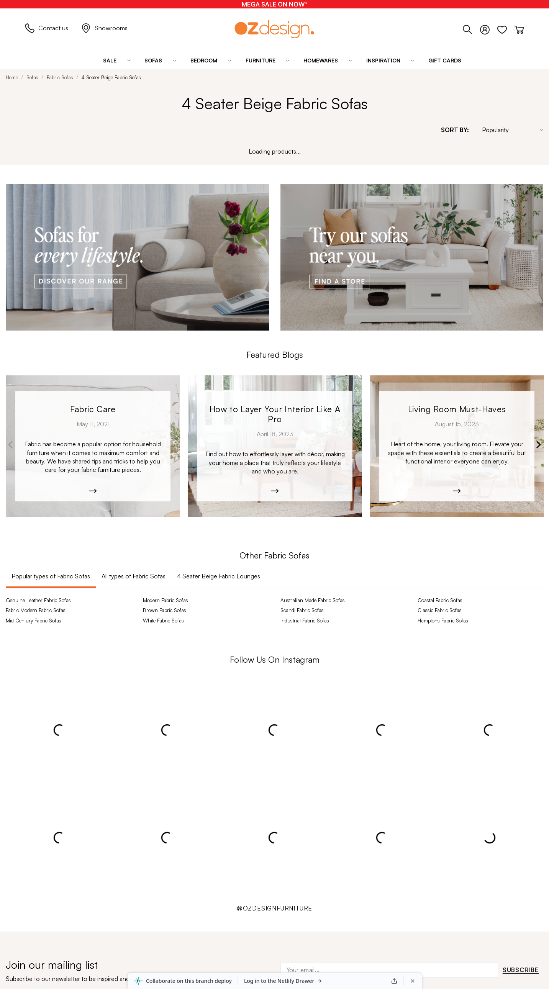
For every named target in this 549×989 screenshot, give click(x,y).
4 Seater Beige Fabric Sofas (111, 77)
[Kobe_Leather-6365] (275, 446)
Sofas (32, 77)
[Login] (488, 28)
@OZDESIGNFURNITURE (274, 908)
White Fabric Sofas (163, 620)
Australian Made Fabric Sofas (312, 600)
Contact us (46, 28)
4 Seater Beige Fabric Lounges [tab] (218, 576)
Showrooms (104, 28)
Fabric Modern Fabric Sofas (36, 610)
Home (12, 77)
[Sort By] (508, 130)
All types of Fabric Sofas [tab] (134, 576)
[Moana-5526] (457, 446)
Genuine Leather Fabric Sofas (38, 600)
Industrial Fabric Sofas (304, 620)
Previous (10, 445)
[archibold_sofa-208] (93, 446)
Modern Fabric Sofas (165, 600)
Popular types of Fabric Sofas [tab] (50, 576)
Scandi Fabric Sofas (302, 610)
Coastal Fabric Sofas (440, 600)
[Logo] (274, 28)
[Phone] (471, 28)
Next (538, 445)
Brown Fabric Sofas (164, 610)
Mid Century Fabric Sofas (33, 620)
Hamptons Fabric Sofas (443, 620)
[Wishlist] (506, 28)
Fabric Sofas (60, 77)
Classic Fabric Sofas (440, 610)
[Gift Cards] (444, 60)
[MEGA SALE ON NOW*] (274, 4)
